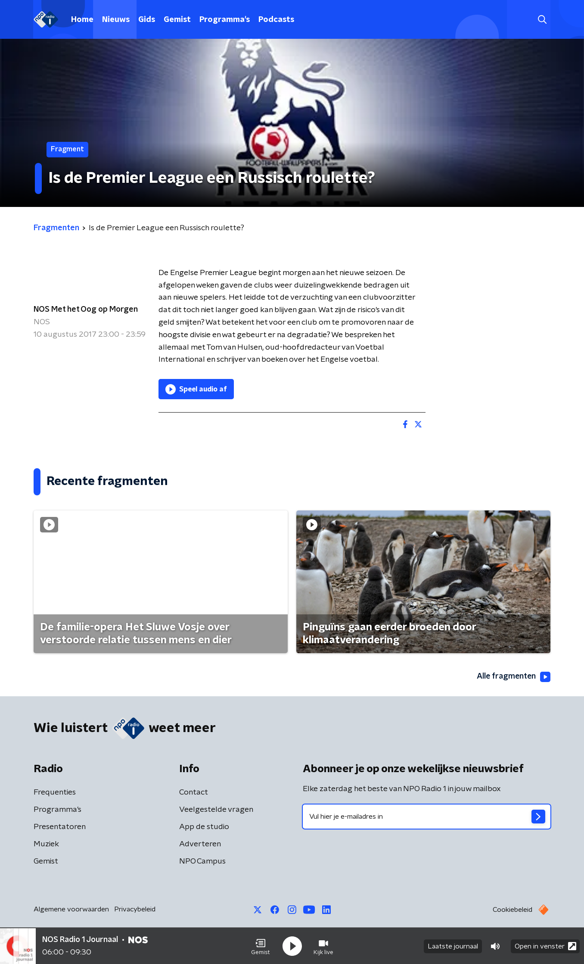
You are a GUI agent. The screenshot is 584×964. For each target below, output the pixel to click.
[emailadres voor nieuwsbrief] (426, 816)
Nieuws (116, 20)
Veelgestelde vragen (216, 810)
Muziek (46, 844)
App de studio (204, 827)
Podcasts (276, 20)
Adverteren (200, 844)
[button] (260, 946)
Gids (146, 20)
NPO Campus (202, 861)
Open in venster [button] (545, 946)
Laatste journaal (453, 945)
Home (82, 20)
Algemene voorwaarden (71, 909)
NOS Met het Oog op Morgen (86, 309)
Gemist (177, 20)
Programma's (224, 20)
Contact (193, 792)
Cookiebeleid (512, 909)
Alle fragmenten (512, 677)
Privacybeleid (134, 909)
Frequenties (55, 792)
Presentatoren (60, 827)
